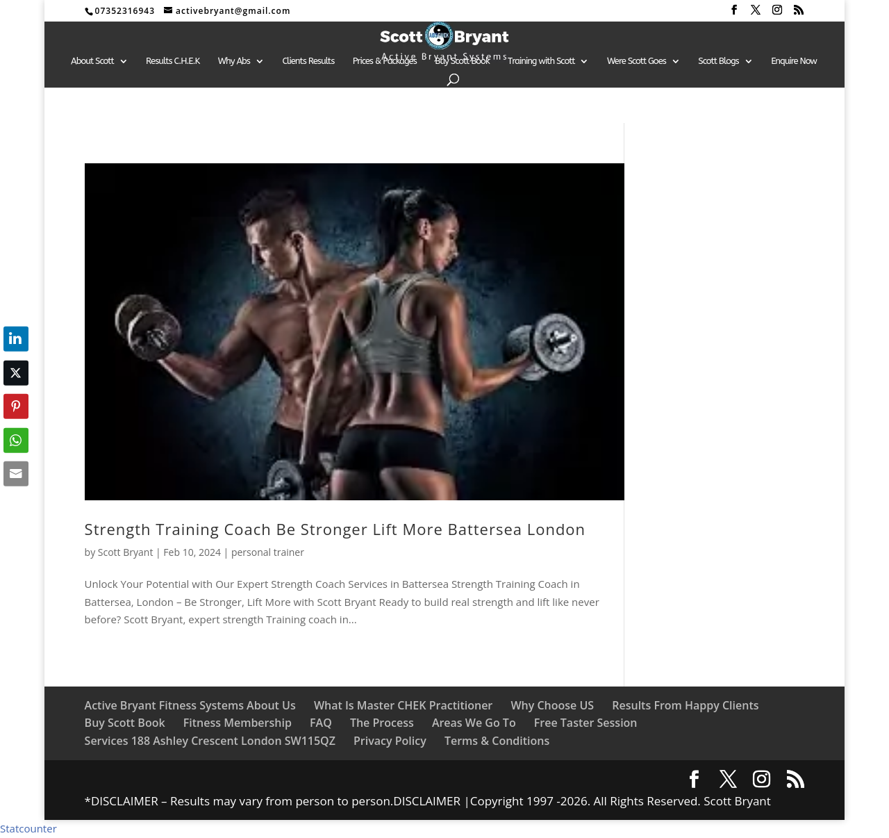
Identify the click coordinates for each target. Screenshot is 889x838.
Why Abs (234, 61)
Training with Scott (541, 61)
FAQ (321, 722)
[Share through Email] (15, 473)
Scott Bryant (125, 552)
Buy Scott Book (462, 61)
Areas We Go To (474, 722)
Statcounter (28, 828)
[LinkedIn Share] (15, 339)
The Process (382, 722)
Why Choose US (552, 705)
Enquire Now (794, 61)
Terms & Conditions (496, 740)
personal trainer (267, 552)
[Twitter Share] (15, 372)
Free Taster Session (586, 722)
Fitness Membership (237, 722)
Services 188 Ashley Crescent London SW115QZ (210, 740)
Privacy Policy (390, 740)
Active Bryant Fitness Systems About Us (190, 705)
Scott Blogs (718, 61)
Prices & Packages (385, 61)
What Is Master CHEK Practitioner (403, 705)
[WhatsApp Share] (15, 439)
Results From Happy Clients (685, 705)
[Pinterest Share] (15, 406)
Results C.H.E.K (172, 61)
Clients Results (308, 61)
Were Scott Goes (636, 61)
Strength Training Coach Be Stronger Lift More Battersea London (337, 528)
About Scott (92, 61)
